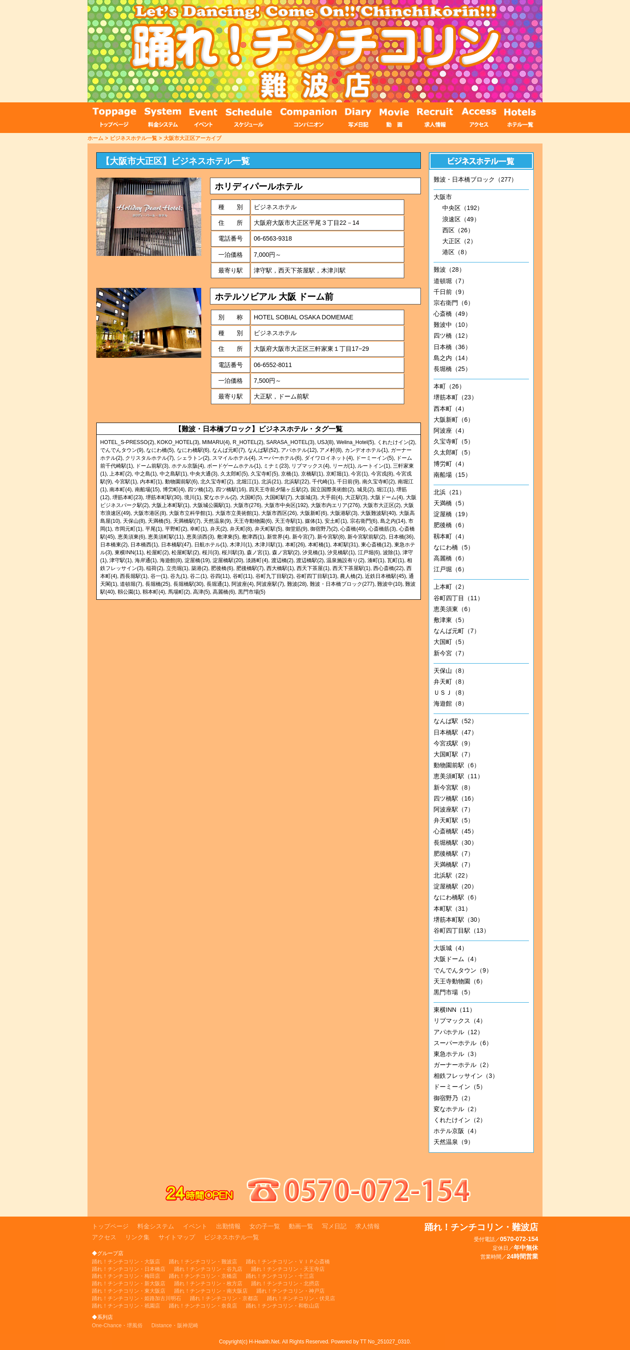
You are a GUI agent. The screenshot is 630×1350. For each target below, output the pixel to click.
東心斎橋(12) (376, 545)
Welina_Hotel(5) (355, 442)
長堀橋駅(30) (188, 584)
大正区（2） (459, 241)
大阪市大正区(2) (382, 505)
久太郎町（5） (454, 452)
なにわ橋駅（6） (457, 897)
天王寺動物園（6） (460, 981)
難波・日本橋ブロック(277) (342, 584)
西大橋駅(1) (280, 568)
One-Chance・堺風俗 (117, 1325)
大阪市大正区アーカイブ (192, 138)
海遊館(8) (171, 560)
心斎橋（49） (452, 313)
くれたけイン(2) (396, 442)
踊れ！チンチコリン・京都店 (224, 1298)
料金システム (155, 1226)
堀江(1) (385, 489)
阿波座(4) (242, 584)
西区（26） (458, 230)
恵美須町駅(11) (165, 537)
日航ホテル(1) (210, 545)
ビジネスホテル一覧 (133, 138)
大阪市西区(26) (279, 513)
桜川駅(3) (233, 552)
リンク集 (137, 1237)
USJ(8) (325, 442)
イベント (195, 1226)
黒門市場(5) (252, 592)
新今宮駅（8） (454, 787)
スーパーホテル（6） (463, 1042)
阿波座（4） (451, 430)
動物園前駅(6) (181, 482)
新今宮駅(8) (331, 537)
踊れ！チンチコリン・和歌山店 (282, 1306)
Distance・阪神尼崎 (174, 1325)
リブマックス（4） (460, 1020)
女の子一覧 (264, 1226)
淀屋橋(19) (197, 560)
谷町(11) (242, 576)
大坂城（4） (451, 947)
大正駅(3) (356, 497)
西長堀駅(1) (133, 576)
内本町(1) (151, 482)
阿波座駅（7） (454, 809)
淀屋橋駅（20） (455, 886)
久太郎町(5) (234, 474)
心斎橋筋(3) (382, 529)
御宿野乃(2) (324, 529)
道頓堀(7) (131, 584)
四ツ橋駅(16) (231, 489)
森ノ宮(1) (258, 552)
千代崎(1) (323, 482)
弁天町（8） (451, 681)
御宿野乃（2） (454, 1098)
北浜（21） (449, 492)
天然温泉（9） (454, 1141)
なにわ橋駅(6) (193, 450)
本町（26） (449, 386)
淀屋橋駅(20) (228, 560)
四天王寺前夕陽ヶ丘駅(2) (278, 489)
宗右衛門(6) (364, 521)
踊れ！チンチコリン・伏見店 (301, 1298)
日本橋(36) (400, 537)
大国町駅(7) (278, 497)
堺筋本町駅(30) (163, 497)
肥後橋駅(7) (250, 568)
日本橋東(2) (114, 545)
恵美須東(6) (131, 537)
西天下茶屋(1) (313, 568)
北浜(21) (271, 482)
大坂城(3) (306, 497)
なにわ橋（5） (454, 547)
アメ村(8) (330, 450)
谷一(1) (159, 576)
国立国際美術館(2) (332, 489)
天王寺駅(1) (288, 521)
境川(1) (192, 497)
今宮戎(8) (382, 474)
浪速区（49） (461, 219)
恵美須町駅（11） (458, 776)
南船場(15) (147, 489)
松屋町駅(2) (185, 552)
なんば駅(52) (263, 450)
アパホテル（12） (458, 1031)
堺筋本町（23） (455, 397)
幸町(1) (198, 529)
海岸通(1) (146, 560)
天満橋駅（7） (454, 864)
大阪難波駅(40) (378, 513)
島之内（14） (452, 357)
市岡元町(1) (128, 529)
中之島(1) (146, 474)
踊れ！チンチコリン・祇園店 (126, 1306)
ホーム (95, 138)
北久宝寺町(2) (216, 482)
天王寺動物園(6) (253, 521)
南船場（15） (452, 474)
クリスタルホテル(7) (149, 458)
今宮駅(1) (126, 482)
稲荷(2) (154, 568)
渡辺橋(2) (282, 560)
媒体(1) (313, 521)
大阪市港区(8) (149, 513)
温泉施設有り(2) (345, 560)
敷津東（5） (451, 619)
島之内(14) (392, 521)
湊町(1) (376, 560)
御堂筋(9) (296, 529)
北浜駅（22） (452, 875)
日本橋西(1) (144, 545)
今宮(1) (359, 474)
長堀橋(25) (157, 584)
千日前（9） (451, 291)
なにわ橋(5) (160, 450)
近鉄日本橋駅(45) (385, 576)
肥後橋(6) (222, 568)
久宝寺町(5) (264, 474)
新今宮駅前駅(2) (366, 537)
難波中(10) (389, 584)
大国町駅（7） (454, 754)
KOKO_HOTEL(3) (178, 442)
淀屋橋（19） (452, 514)
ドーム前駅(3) (152, 466)
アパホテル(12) (298, 450)
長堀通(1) (217, 584)
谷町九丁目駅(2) (275, 576)
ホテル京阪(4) (188, 466)
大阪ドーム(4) (386, 497)
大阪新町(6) (313, 513)
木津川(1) (241, 545)
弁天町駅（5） (454, 820)
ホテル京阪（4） (457, 1130)
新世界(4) (278, 537)
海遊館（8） (451, 703)
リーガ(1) (343, 466)
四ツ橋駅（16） (455, 798)
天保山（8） (451, 670)
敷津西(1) (253, 537)
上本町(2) (120, 474)
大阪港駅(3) (343, 513)
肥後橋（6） (451, 524)
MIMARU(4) (216, 442)
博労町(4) (174, 489)
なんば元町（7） (457, 630)
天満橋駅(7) (187, 521)
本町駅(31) (345, 545)
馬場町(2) (179, 592)
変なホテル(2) (220, 497)
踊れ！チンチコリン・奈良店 (203, 1306)
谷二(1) (198, 576)
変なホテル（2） (457, 1108)
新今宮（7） (451, 653)
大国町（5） (451, 641)
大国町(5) (251, 497)
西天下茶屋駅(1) (351, 568)
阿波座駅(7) (270, 584)
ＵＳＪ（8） (451, 692)
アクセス (104, 1237)
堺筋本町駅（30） (458, 919)
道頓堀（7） (451, 280)
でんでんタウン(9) (122, 450)
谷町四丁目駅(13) (316, 576)
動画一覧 (301, 1226)
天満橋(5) (159, 521)
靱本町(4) (154, 592)
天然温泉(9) (217, 521)
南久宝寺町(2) (378, 482)
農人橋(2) (351, 576)
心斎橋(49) (352, 529)
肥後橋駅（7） (454, 853)
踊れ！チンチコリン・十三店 (280, 1276)
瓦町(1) (395, 560)
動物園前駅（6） (457, 765)
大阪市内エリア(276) (335, 505)
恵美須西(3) (200, 537)
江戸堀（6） (451, 569)
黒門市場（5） (454, 992)
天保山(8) (134, 521)
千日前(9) (348, 482)
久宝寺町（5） (454, 441)
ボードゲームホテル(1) (234, 466)
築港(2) (199, 568)
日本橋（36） (452, 346)
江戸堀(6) (369, 552)
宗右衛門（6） (454, 302)
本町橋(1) (319, 545)
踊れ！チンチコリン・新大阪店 (128, 1283)
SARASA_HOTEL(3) (290, 442)
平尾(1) (153, 529)
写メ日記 (334, 1226)
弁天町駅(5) (268, 529)
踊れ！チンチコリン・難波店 (203, 1262)
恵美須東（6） (454, 608)
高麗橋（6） (451, 558)
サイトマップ (176, 1237)
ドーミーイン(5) (375, 458)
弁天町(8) (241, 529)
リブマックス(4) (310, 466)
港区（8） (456, 251)
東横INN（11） (455, 1009)
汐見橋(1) (313, 552)
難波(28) (297, 584)
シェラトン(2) (193, 458)
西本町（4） (451, 408)
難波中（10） (452, 324)
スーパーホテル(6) (279, 458)
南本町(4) (120, 489)
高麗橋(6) (224, 592)
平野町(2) (176, 529)
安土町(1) (336, 521)
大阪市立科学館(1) (190, 513)
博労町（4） (451, 463)
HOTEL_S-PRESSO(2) (127, 442)
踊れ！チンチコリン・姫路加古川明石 (136, 1298)
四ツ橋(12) (200, 489)
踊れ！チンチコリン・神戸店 (290, 1291)
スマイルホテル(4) (234, 458)
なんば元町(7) (228, 450)
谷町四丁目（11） (458, 598)
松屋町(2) (158, 552)
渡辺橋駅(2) (310, 560)
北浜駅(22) (296, 482)
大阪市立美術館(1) (237, 513)
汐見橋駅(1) (341, 552)
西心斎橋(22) (388, 568)
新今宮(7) (303, 537)
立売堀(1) (177, 568)
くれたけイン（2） (460, 1119)
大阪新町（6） (454, 419)
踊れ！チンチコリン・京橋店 (203, 1276)
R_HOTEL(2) (248, 442)
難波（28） (449, 269)
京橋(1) (289, 474)
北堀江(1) (247, 482)
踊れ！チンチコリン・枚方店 (208, 1283)
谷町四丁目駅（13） (462, 930)
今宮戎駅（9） (454, 743)
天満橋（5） (451, 503)
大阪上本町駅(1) (170, 505)
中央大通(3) (203, 474)
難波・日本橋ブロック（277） (475, 179)
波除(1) (391, 552)
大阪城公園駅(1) (211, 505)
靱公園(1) (129, 592)
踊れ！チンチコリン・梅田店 (126, 1276)
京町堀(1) (337, 474)
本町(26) (295, 545)
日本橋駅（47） (455, 732)
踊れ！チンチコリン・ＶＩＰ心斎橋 (288, 1262)
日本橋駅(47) (176, 545)
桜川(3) (210, 552)
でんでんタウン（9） (463, 970)
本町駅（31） (452, 908)
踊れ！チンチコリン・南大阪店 (211, 1291)
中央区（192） (462, 207)
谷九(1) (178, 576)
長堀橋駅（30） (455, 842)
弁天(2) (218, 529)
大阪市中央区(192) (286, 505)
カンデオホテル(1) (366, 450)
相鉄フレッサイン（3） (466, 1075)
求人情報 (367, 1226)
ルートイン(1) (373, 466)
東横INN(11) (129, 552)
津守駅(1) (120, 560)
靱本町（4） (451, 536)
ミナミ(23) (275, 466)
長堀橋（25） (452, 368)
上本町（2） (451, 586)
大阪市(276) (247, 505)
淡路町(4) (257, 560)
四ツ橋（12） (452, 335)
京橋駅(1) (312, 474)
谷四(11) (220, 576)
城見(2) (365, 489)
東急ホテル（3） (457, 1053)
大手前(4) (331, 497)
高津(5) (201, 592)
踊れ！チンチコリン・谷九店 (208, 1269)
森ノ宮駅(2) (286, 552)
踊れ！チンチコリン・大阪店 (126, 1262)
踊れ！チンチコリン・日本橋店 (128, 1269)
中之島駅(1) (173, 474)
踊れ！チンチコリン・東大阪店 (128, 1291)
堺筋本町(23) (127, 497)
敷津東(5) (228, 537)
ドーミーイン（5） (460, 1086)
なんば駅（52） (455, 720)
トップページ (110, 1226)
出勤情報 (228, 1226)
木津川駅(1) (268, 545)
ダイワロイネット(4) (328, 458)
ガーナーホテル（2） (463, 1064)
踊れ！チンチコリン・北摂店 (285, 1283)
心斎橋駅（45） (455, 831)
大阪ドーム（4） (457, 958)
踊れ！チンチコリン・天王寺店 (288, 1269)
